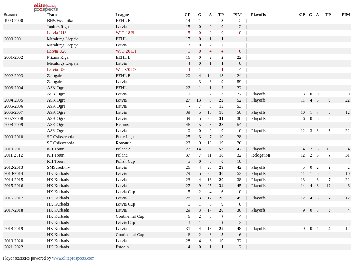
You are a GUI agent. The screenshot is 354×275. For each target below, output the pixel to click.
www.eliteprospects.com (73, 258)
